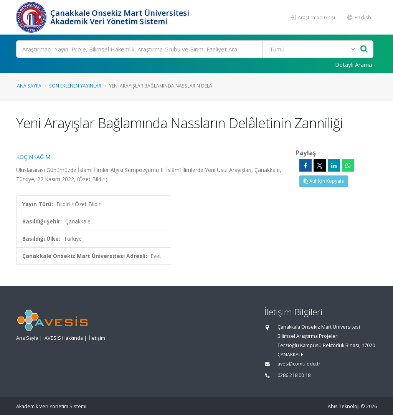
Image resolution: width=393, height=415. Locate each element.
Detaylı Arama (353, 64)
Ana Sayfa (29, 86)
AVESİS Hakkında (64, 338)
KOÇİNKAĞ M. (33, 156)
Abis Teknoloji (344, 406)
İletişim (97, 338)
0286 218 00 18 (293, 375)
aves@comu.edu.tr (298, 363)
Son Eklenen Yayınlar (75, 86)
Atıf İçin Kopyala (324, 181)
